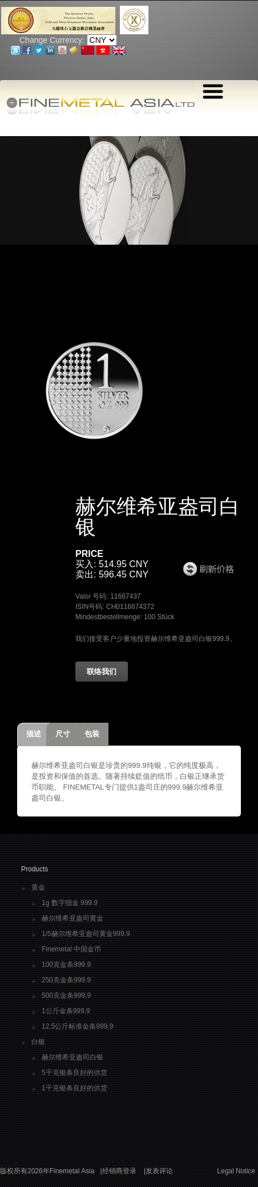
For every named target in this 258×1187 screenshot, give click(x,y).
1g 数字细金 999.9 (70, 903)
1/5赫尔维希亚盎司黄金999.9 (86, 934)
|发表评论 (158, 1171)
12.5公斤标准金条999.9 (77, 1026)
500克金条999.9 (66, 995)
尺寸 (62, 734)
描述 (33, 734)
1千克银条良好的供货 (74, 1088)
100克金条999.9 (66, 965)
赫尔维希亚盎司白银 (72, 1057)
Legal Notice (236, 1171)
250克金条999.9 (66, 980)
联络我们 (101, 671)
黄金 (38, 887)
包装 (91, 734)
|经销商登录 (118, 1171)
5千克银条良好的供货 (74, 1073)
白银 (38, 1042)
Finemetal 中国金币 (71, 949)
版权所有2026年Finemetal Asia (47, 1171)
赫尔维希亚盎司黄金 (72, 918)
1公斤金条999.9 (66, 1011)
